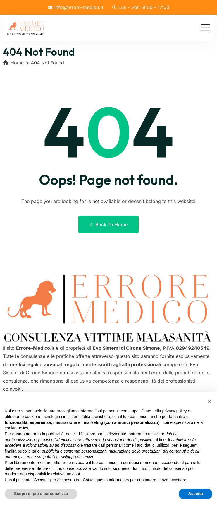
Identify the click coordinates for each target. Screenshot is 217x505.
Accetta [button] (195, 493)
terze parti (95, 433)
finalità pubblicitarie (22, 451)
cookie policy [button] (16, 428)
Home (13, 63)
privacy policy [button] (174, 411)
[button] (209, 401)
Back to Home (108, 224)
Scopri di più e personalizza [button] (41, 493)
